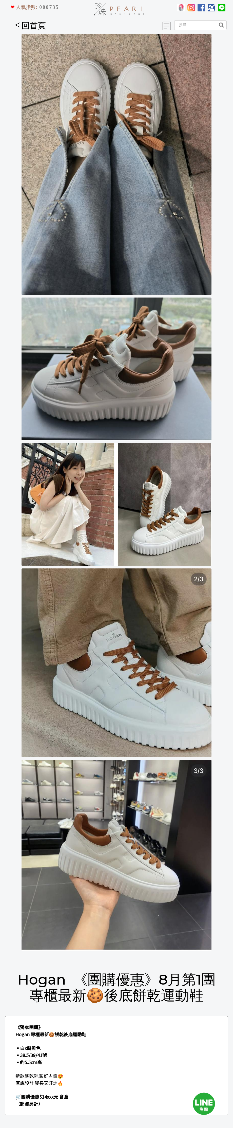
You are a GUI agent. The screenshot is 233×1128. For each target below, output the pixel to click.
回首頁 (30, 25)
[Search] (195, 25)
